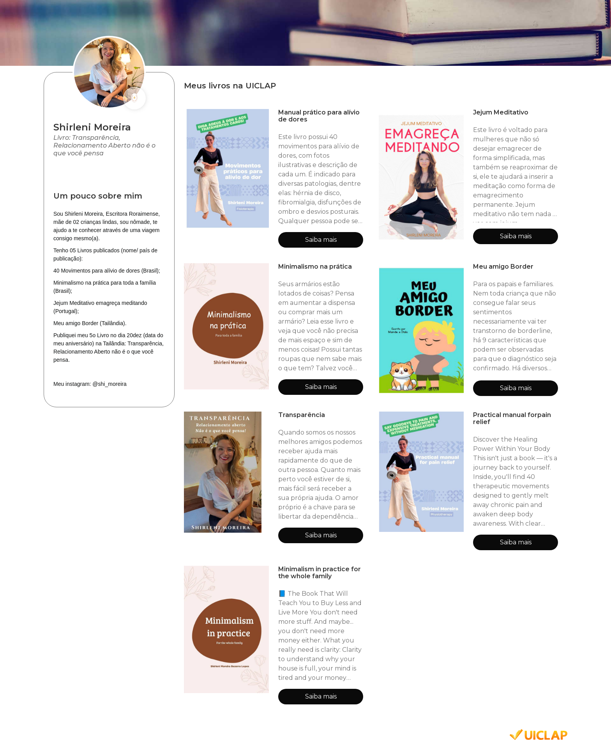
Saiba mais (321, 239)
